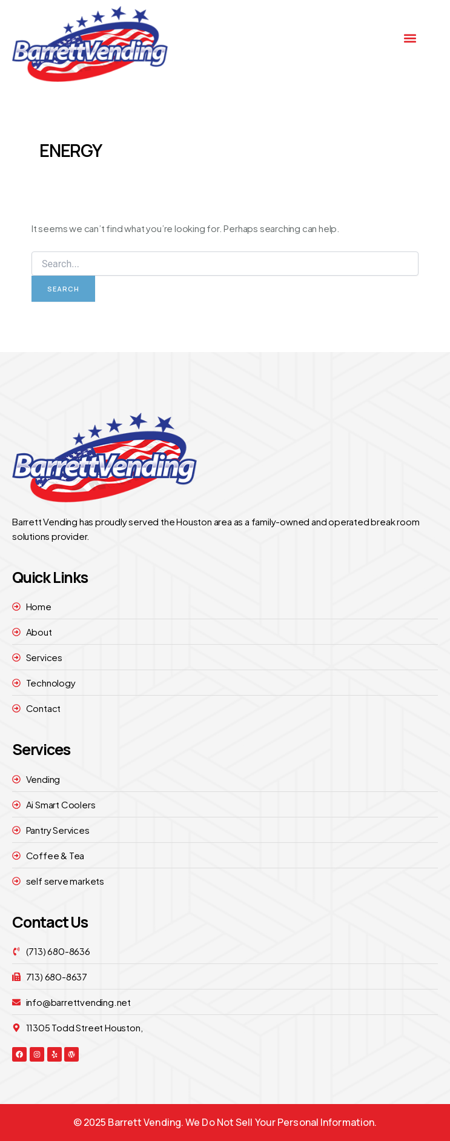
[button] (410, 38)
